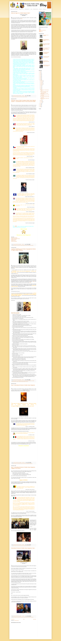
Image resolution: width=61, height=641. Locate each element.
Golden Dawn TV (13, 240)
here (15, 267)
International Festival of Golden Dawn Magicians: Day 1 (23, 548)
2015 (40, 77)
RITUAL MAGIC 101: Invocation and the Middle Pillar (46, 61)
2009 (40, 106)
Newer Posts (12, 619)
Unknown (41, 31)
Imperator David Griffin (43, 30)
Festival (23, 380)
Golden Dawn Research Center (15, 238)
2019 (40, 73)
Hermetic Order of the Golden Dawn (27, 380)
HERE (21, 18)
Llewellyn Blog (19, 381)
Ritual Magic (23, 245)
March (41, 100)
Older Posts (34, 619)
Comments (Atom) (16, 620)
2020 (40, 72)
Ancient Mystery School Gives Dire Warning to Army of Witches (46, 40)
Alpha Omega (14, 245)
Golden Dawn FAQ (13, 239)
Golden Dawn (18, 245)
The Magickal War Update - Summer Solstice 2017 (46, 57)
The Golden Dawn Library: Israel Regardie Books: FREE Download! (46, 53)
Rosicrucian (26, 245)
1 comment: (22, 244)
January (41, 102)
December (41, 80)
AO (16, 245)
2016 (40, 76)
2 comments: (22, 95)
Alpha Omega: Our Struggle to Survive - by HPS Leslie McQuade (46, 44)
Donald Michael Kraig (19, 380)
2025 (40, 71)
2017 (40, 75)
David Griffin (18, 463)
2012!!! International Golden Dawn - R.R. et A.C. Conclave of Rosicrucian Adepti (46, 49)
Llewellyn (17, 381)
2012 (40, 103)
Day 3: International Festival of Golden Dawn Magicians (23, 385)
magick (21, 245)
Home (24, 619)
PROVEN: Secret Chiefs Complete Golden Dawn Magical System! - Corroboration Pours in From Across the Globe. (23, 101)
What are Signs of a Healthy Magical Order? (20, 13)
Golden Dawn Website (14, 237)
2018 (40, 74)
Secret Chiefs (29, 245)
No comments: (23, 462)
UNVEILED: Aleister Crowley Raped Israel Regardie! (46, 65)
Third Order (32, 245)
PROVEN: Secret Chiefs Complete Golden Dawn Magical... (44, 92)
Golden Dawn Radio (14, 241)
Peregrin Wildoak (23, 381)
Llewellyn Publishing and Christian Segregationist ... (44, 93)
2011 (40, 104)
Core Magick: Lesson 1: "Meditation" (46, 35)
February (41, 101)
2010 (40, 105)
